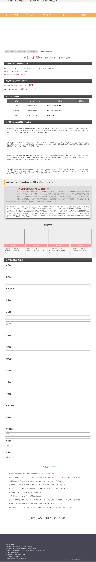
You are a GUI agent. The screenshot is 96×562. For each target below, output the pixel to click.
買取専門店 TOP (10, 540)
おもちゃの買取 (12, 15)
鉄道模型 (83, 15)
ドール (65, 15)
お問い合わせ (81, 7)
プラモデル (47, 15)
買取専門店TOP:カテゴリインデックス (12, 7)
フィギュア (30, 15)
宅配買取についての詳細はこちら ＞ (14, 74)
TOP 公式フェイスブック (59, 4)
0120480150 (35, 7)
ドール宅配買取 (48, 525)
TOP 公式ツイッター (59, 10)
